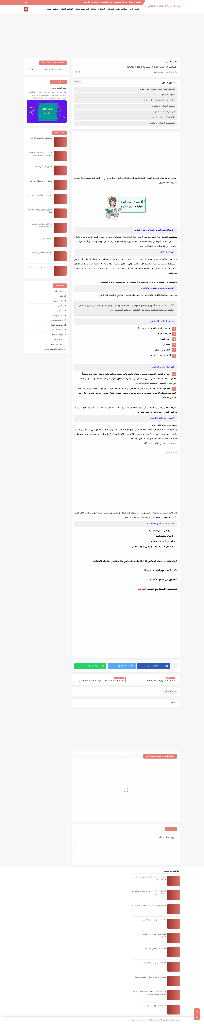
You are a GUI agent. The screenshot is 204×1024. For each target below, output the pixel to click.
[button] (153, 666)
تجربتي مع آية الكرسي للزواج (41, 138)
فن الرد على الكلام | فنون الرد (155, 949)
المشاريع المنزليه (56, 316)
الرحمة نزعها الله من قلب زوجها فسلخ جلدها (149, 906)
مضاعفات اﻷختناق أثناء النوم (162, 123)
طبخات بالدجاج (57, 330)
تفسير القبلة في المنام (43, 167)
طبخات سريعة (57, 335)
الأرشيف (87, 2)
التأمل (61, 296)
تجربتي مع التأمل (57, 325)
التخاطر (60, 311)
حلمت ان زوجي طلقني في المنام (40, 181)
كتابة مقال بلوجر (57, 345)
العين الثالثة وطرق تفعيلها (41, 253)
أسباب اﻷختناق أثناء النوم (163, 106)
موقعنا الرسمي (52, 9)
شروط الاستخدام (105, 2)
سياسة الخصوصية (120, 2)
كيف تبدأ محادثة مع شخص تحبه (39, 196)
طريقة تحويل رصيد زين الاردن (154, 920)
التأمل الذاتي (58, 301)
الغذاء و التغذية (66, 9)
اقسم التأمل (134, 9)
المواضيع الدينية (82, 9)
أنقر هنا (148, 570)
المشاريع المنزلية (98, 9)
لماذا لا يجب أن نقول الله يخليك (40, 267)
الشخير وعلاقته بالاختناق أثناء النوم (159, 100)
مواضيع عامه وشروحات (117, 9)
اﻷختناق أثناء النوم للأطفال (163, 118)
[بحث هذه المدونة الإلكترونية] (51, 69)
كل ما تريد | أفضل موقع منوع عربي (157, 6)
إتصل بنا (95, 2)
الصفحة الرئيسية (135, 2)
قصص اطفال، (57, 340)
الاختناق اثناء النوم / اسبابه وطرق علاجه (157, 89)
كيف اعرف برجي (59, 88)
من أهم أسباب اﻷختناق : (164, 112)
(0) (77, 72)
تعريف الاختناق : (168, 95)
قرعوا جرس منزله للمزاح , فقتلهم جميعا (150, 977)
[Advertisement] (102, 36)
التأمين (60, 306)
